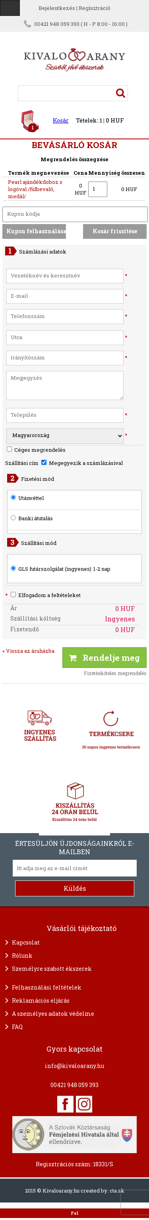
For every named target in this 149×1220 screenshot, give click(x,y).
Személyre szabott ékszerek (52, 968)
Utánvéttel (31, 498)
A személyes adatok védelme (53, 1013)
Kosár (61, 120)
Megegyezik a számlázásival (82, 463)
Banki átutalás (35, 518)
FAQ (17, 1027)
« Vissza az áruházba (28, 650)
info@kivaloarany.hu (74, 1066)
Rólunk (22, 955)
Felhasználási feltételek (46, 987)
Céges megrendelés (36, 449)
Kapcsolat (26, 942)
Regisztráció (94, 8)
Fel (74, 1213)
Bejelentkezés (57, 8)
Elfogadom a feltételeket (43, 595)
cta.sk (117, 1190)
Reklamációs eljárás (41, 1000)
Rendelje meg (104, 657)
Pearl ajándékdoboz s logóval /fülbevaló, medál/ (35, 189)
